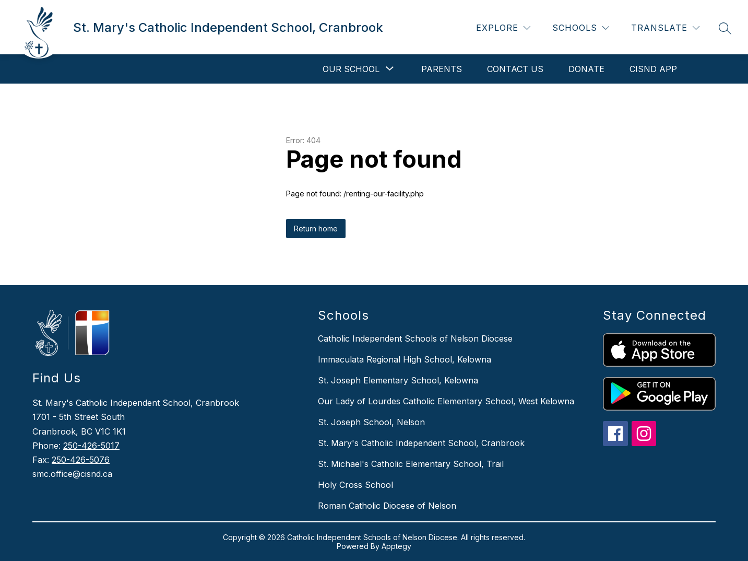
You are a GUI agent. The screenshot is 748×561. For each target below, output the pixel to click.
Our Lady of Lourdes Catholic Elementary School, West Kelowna (446, 401)
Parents (441, 69)
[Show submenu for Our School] (351, 69)
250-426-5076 (81, 459)
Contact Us (515, 69)
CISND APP (653, 69)
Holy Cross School (355, 485)
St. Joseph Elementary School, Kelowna (398, 380)
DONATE (586, 69)
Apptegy (396, 546)
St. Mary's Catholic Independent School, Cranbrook (421, 443)
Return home (316, 228)
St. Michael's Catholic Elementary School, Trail (411, 464)
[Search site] (725, 28)
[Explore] (503, 27)
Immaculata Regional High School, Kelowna (404, 359)
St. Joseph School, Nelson (371, 422)
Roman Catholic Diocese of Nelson (387, 505)
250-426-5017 (91, 445)
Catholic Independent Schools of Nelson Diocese (415, 338)
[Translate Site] (665, 27)
